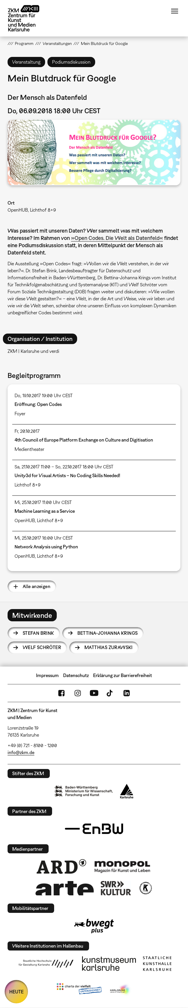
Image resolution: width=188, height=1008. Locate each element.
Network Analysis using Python (46, 546)
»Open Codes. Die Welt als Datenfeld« (117, 238)
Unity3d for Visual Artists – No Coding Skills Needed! (67, 475)
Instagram (78, 693)
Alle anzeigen (36, 586)
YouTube (94, 693)
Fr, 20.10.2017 (27, 431)
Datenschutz (76, 675)
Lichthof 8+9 (27, 484)
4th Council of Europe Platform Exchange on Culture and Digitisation (84, 439)
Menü (174, 11)
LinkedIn (126, 693)
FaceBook (61, 693)
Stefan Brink (38, 633)
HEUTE (16, 991)
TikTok (110, 693)
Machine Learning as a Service (45, 511)
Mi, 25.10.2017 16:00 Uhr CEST (44, 537)
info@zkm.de (21, 752)
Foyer (20, 413)
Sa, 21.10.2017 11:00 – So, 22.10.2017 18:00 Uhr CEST (64, 466)
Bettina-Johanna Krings (107, 633)
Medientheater (29, 449)
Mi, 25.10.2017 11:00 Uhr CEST (43, 502)
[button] (94, 152)
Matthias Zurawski (108, 647)
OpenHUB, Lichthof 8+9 (32, 209)
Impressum (47, 675)
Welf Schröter (42, 647)
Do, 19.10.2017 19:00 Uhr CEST (44, 395)
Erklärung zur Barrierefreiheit (122, 675)
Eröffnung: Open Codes (38, 404)
